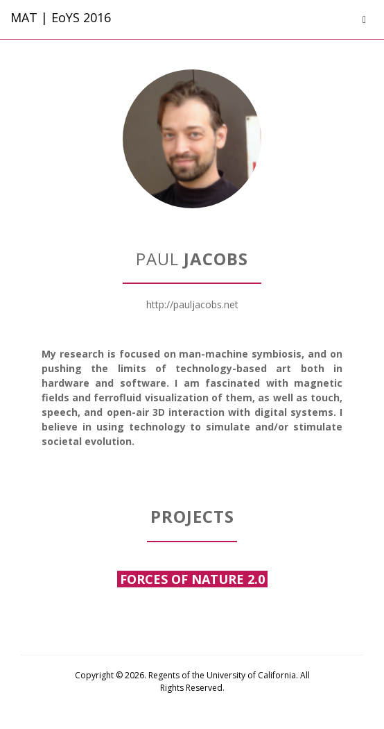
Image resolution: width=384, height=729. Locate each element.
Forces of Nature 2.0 (192, 579)
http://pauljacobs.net (192, 304)
